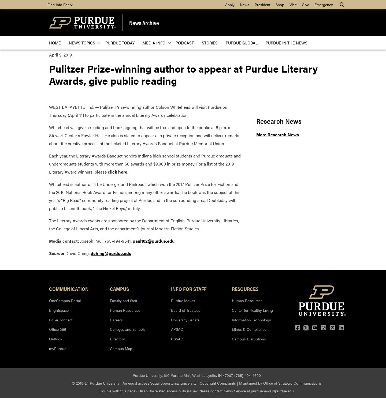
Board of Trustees (185, 310)
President (262, 4)
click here (117, 172)
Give (305, 4)
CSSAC (177, 338)
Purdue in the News (286, 43)
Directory (117, 338)
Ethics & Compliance (249, 329)
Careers (116, 319)
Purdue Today (120, 43)
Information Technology (251, 319)
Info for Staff (189, 288)
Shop (280, 4)
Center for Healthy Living (252, 310)
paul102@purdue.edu (154, 241)
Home (55, 43)
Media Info (155, 43)
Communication (69, 288)
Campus (119, 288)
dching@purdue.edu (111, 253)
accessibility (176, 390)
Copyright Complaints (218, 383)
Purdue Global (242, 43)
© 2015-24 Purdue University (95, 383)
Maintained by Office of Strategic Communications (280, 383)
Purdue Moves (183, 300)
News (244, 4)
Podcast (185, 43)
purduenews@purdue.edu (272, 390)
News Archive (144, 23)
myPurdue (57, 348)
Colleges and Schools (128, 329)
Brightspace (59, 310)
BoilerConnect (60, 319)
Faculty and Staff (123, 300)
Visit (293, 4)
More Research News (277, 135)
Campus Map (121, 348)
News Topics (83, 43)
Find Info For (60, 4)
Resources (245, 288)
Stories (210, 43)
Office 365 (57, 329)
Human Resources (125, 310)
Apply (230, 4)
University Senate (185, 319)
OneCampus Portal (65, 300)
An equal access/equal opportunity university (159, 383)
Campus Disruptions (249, 338)
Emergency (323, 4)
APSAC (177, 329)
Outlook (55, 338)
